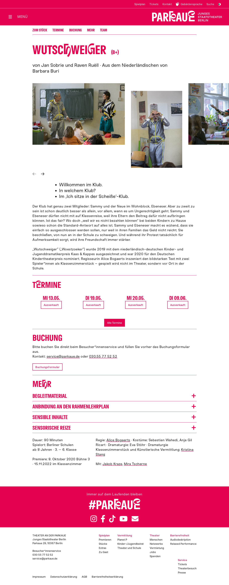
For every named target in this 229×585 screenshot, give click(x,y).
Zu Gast (103, 552)
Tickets (153, 4)
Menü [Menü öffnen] (22, 17)
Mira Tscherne (135, 464)
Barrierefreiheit (179, 535)
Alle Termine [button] (114, 322)
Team (103, 30)
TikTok (112, 518)
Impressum (39, 576)
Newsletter (135, 518)
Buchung (75, 30)
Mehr (91, 30)
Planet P (122, 539)
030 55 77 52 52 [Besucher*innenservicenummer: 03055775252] (42, 554)
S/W (219, 4)
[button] (78, 114)
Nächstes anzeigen (42, 173)
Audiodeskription (180, 539)
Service (182, 560)
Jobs (153, 552)
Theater (155, 535)
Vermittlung (124, 535)
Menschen (156, 539)
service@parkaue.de (63, 356)
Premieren (105, 539)
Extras (102, 547)
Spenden (155, 556)
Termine (58, 30)
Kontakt (167, 4)
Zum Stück (39, 30)
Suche (210, 4)
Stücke (103, 543)
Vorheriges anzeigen (34, 173)
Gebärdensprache (191, 4)
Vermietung (157, 547)
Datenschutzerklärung (63, 576)
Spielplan (139, 4)
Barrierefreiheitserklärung (107, 576)
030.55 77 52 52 (103, 356)
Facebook (103, 518)
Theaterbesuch (187, 568)
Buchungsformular (47, 367)
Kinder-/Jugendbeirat (130, 543)
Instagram (93, 518)
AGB (84, 576)
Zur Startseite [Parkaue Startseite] (185, 16)
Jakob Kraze (112, 464)
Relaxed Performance (183, 543)
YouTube (124, 518)
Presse (182, 572)
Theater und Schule (129, 547)
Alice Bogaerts (118, 440)
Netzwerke (156, 543)
